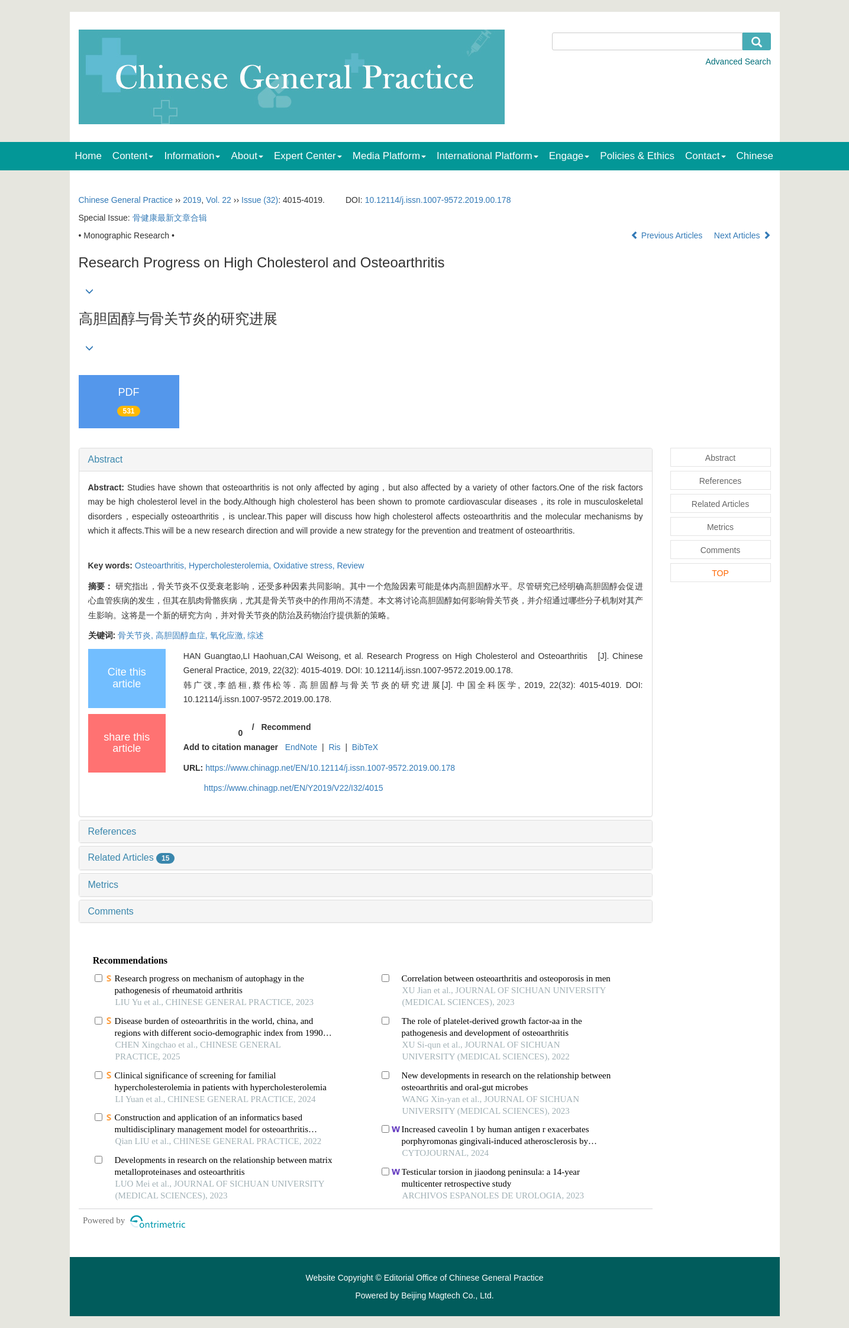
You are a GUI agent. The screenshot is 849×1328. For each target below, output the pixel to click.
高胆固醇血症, (183, 635)
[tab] (365, 459)
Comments (111, 911)
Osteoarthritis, (162, 565)
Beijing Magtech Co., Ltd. (447, 1295)
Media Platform (389, 155)
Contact (705, 155)
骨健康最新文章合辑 (170, 217)
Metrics (103, 885)
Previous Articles (668, 235)
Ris (334, 747)
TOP (720, 573)
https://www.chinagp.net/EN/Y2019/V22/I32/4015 (293, 788)
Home (88, 155)
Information (192, 155)
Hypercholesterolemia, (231, 565)
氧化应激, (229, 635)
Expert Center (308, 155)
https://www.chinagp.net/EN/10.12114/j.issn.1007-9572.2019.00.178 (330, 768)
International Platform (487, 155)
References (112, 831)
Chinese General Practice (126, 200)
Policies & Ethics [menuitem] (637, 155)
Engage (569, 155)
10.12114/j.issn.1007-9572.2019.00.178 (438, 200)
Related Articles (131, 857)
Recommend (286, 727)
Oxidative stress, (305, 565)
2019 (192, 200)
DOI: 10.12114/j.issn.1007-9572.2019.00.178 (428, 670)
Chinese (755, 155)
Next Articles (742, 235)
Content (133, 155)
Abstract (105, 459)
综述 (255, 635)
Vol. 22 (218, 200)
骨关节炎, (137, 635)
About (247, 155)
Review (350, 565)
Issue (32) (259, 200)
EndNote (301, 747)
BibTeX (365, 747)
